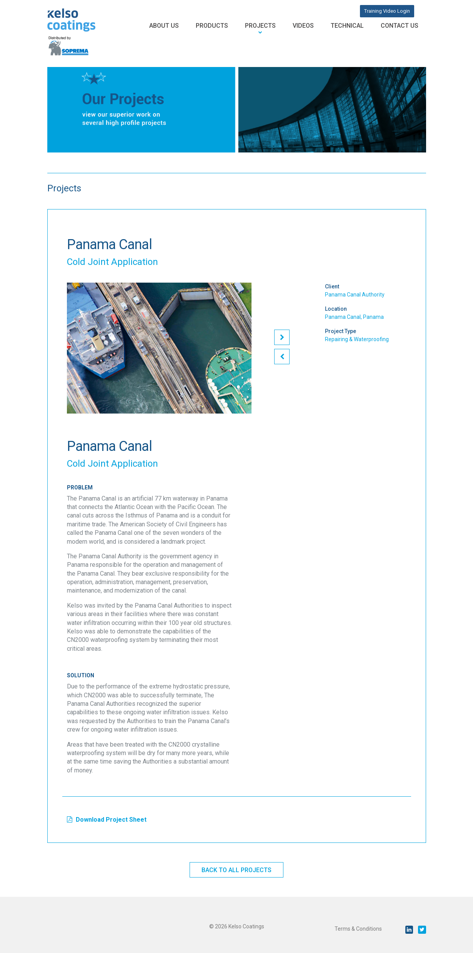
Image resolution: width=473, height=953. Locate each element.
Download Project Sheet (107, 819)
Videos (303, 25)
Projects (260, 25)
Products (212, 25)
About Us (164, 25)
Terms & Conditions (358, 929)
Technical (347, 25)
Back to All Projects (236, 870)
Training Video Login (387, 11)
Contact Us (399, 25)
